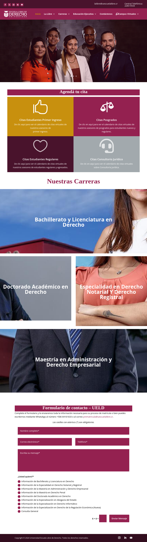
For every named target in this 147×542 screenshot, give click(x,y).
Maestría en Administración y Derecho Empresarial (73, 362)
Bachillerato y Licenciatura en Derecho (73, 222)
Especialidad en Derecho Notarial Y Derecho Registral (111, 291)
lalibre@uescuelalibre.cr (106, 3)
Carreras (62, 14)
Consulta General (28, 511)
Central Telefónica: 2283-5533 (134, 4)
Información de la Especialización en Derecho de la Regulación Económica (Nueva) (59, 507)
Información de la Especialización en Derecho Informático (47, 503)
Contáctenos (106, 14)
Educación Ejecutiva (83, 14)
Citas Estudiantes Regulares (40, 159)
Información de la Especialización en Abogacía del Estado (47, 499)
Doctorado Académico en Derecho (35, 289)
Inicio (38, 14)
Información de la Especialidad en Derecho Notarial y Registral (50, 485)
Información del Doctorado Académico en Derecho (44, 496)
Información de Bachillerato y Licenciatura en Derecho (46, 481)
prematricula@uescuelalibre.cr (98, 416)
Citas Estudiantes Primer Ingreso (40, 120)
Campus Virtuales (126, 14)
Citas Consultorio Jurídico (106, 159)
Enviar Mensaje (119, 518)
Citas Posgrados (106, 120)
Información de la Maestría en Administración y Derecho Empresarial (53, 488)
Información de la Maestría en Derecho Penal (41, 492)
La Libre (48, 14)
